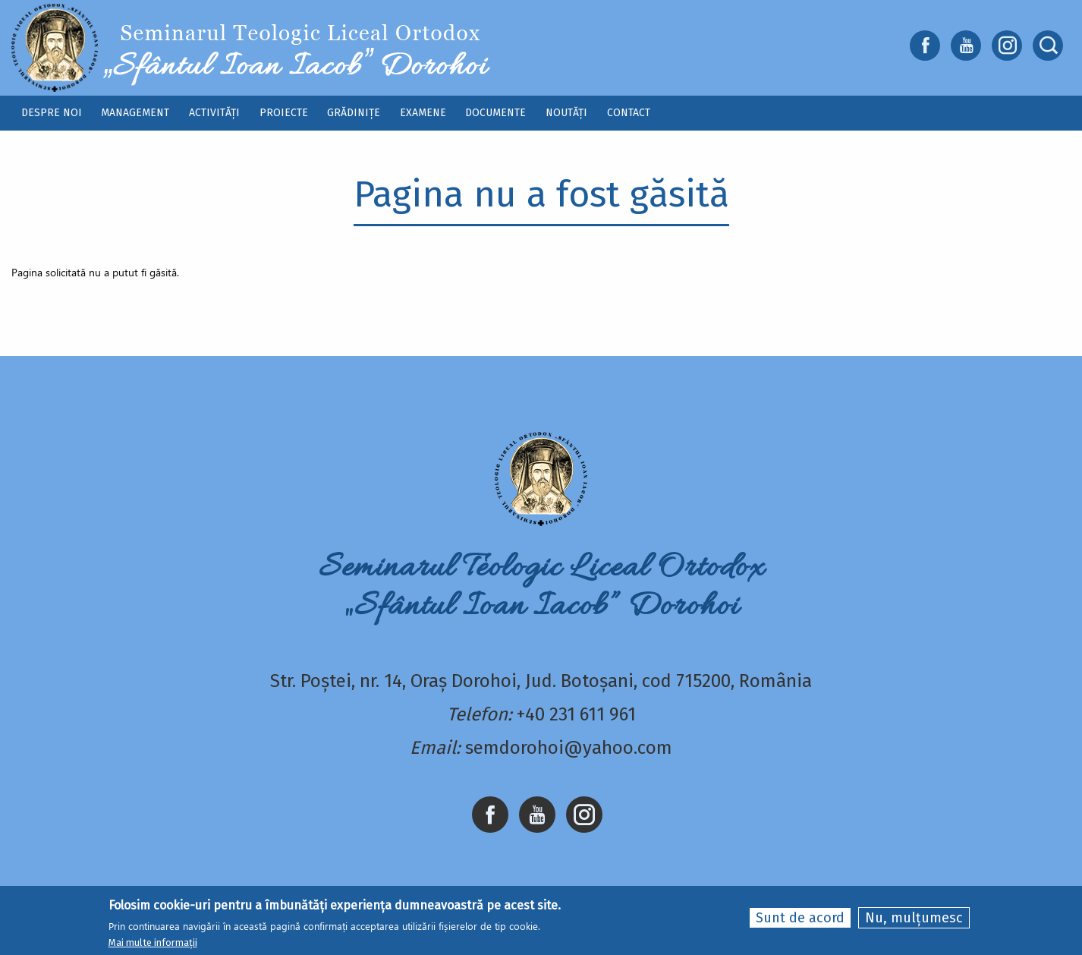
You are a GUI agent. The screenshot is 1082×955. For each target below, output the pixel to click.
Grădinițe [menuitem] (353, 112)
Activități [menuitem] (214, 112)
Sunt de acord (800, 917)
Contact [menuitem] (628, 112)
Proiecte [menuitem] (283, 112)
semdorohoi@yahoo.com (568, 747)
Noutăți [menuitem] (566, 112)
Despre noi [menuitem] (51, 112)
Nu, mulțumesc (914, 917)
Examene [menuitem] (423, 112)
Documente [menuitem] (495, 112)
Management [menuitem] (135, 112)
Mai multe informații (153, 943)
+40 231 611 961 (576, 714)
